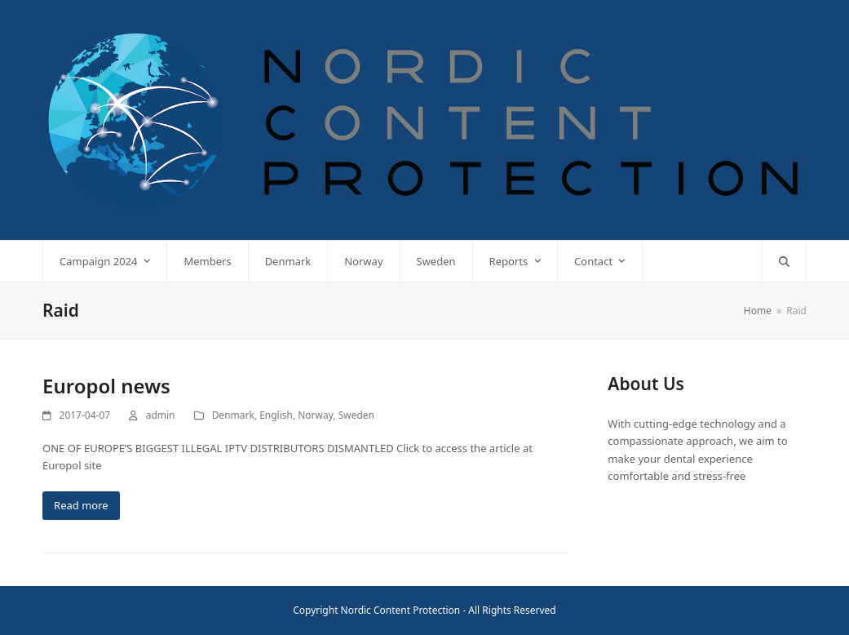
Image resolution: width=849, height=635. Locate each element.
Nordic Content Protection (401, 610)
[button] (784, 261)
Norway (315, 415)
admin (160, 415)
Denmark (233, 415)
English (276, 415)
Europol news (106, 385)
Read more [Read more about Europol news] (81, 505)
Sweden (356, 415)
